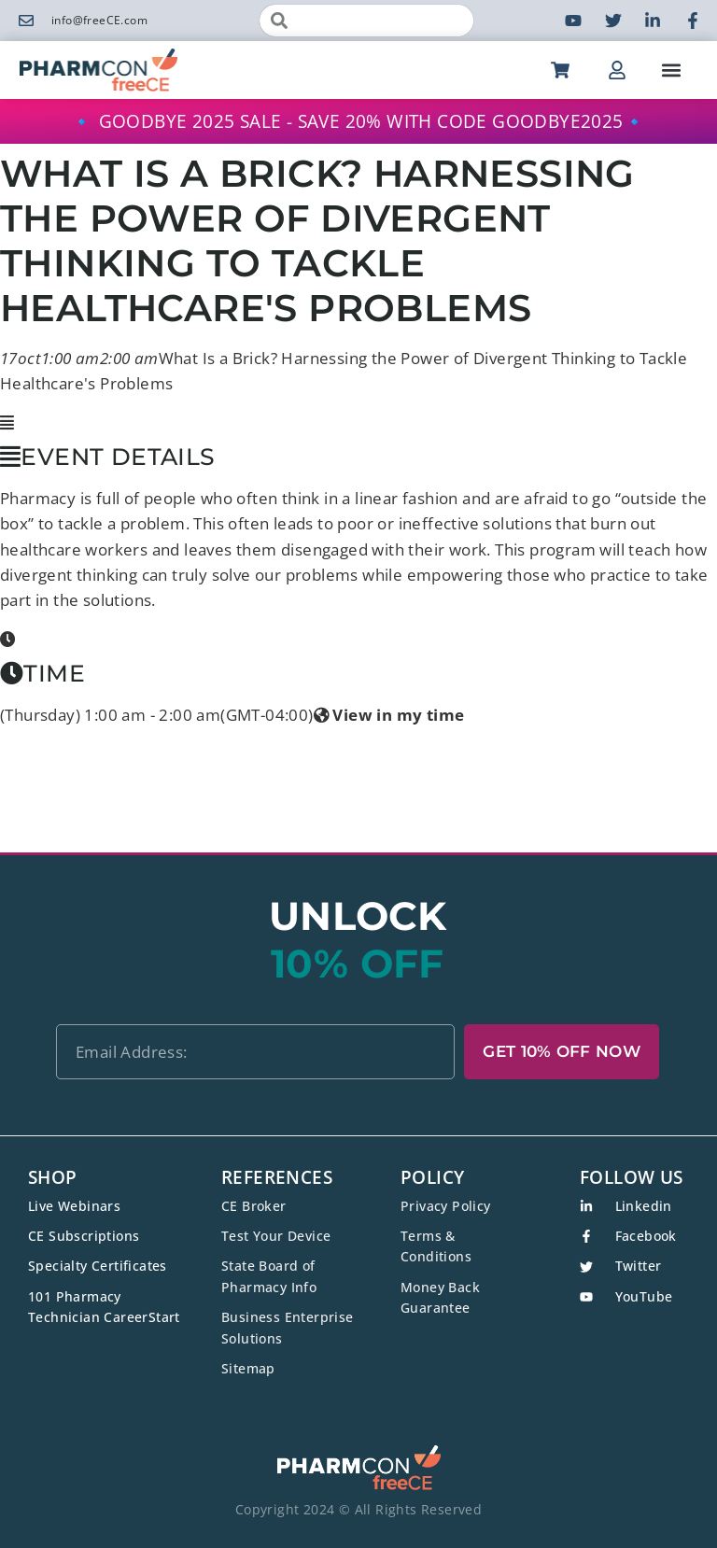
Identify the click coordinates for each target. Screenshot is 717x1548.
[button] (671, 69)
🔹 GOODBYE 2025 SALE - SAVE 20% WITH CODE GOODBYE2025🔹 (358, 121)
